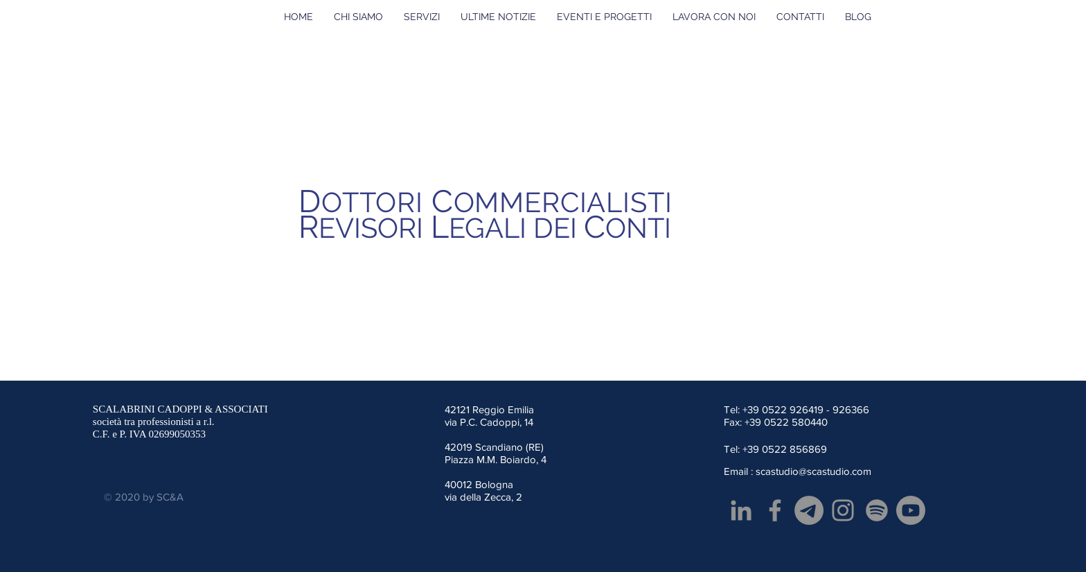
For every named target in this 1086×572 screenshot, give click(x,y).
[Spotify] (876, 510)
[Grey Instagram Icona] (842, 510)
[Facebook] (775, 510)
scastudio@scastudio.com (813, 471)
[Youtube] (910, 510)
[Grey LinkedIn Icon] (741, 510)
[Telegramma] (809, 510)
